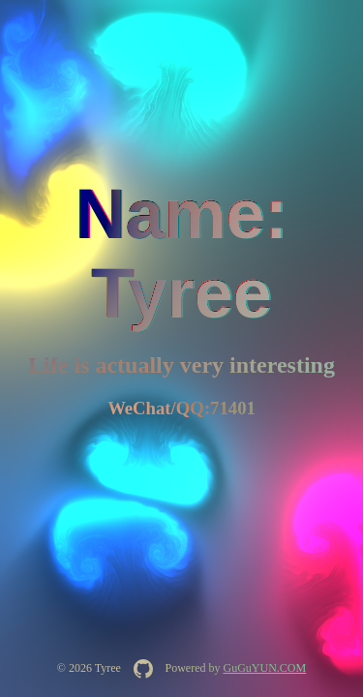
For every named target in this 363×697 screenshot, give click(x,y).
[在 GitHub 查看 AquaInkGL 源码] (143, 669)
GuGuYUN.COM (264, 668)
